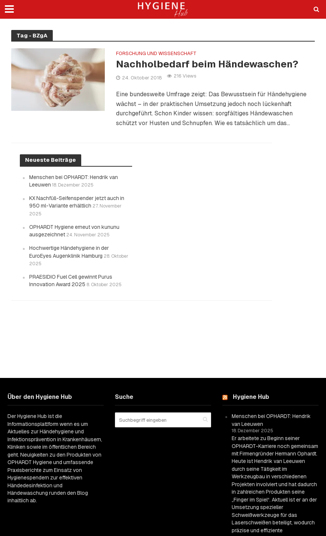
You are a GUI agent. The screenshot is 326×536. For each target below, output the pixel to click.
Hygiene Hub (251, 397)
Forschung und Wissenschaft (156, 54)
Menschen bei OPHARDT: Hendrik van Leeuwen (271, 420)
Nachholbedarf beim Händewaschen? (207, 64)
